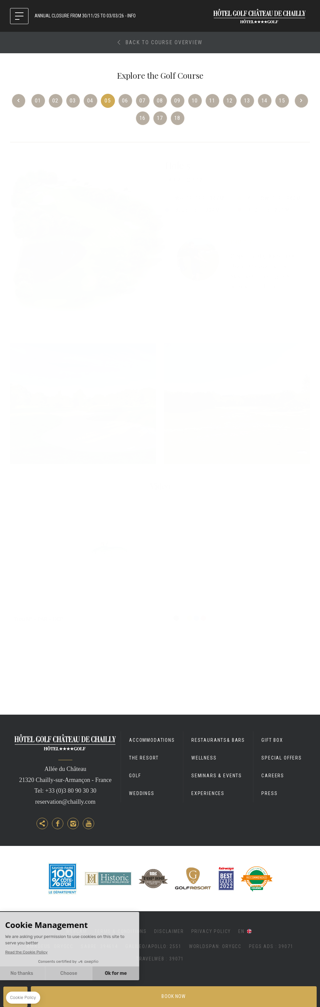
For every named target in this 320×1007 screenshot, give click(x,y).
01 (38, 100)
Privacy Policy (211, 931)
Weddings (141, 793)
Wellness (204, 758)
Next (301, 101)
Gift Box (272, 740)
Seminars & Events (216, 775)
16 (142, 118)
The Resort (143, 758)
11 (212, 100)
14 (264, 100)
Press (269, 793)
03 (73, 100)
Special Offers (281, 758)
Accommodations (152, 740)
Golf (135, 775)
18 (177, 118)
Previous (18, 101)
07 (142, 100)
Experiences (208, 793)
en (241, 931)
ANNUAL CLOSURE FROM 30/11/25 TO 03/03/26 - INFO (85, 15)
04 (90, 100)
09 (177, 100)
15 (282, 100)
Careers (272, 775)
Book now (174, 996)
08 (160, 100)
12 (230, 100)
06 (125, 100)
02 (55, 100)
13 (247, 100)
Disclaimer (169, 931)
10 (195, 100)
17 (160, 118)
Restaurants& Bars (218, 740)
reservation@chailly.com (65, 801)
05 (108, 100)
